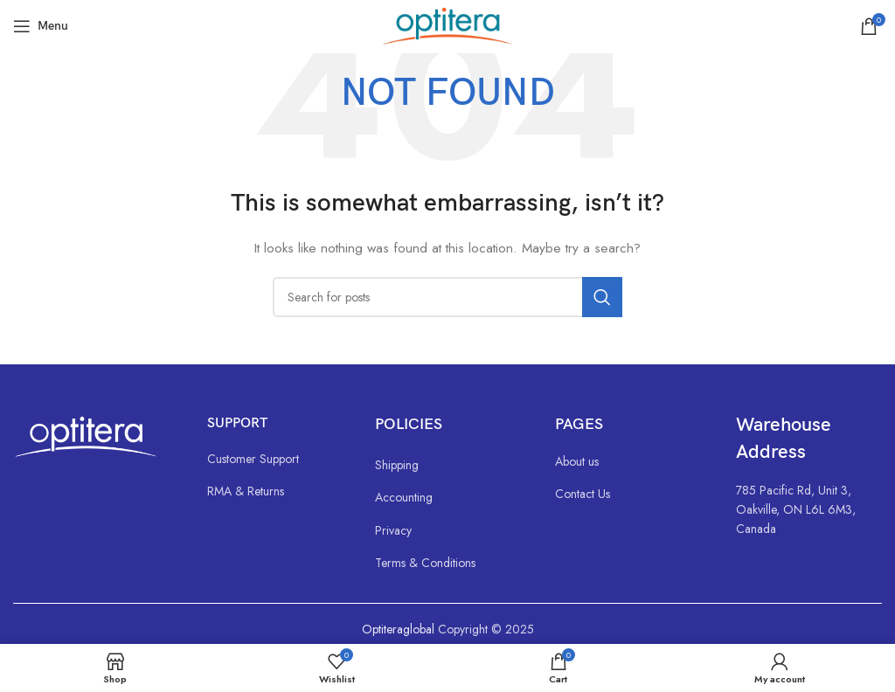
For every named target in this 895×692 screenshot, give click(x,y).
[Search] (447, 297)
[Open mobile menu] (40, 26)
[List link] (273, 458)
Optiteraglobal (398, 629)
